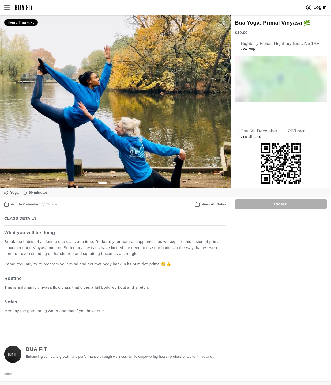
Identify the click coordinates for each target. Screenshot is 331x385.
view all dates (251, 137)
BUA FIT (36, 349)
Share (49, 204)
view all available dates (113, 327)
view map (248, 49)
